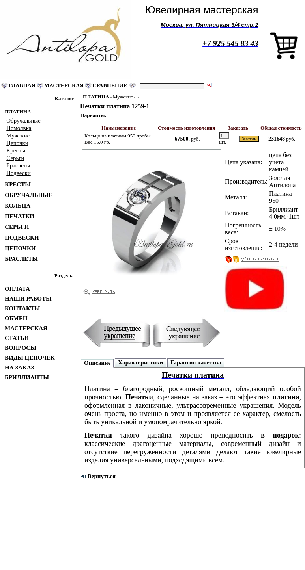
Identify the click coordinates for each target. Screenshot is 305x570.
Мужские (123, 97)
